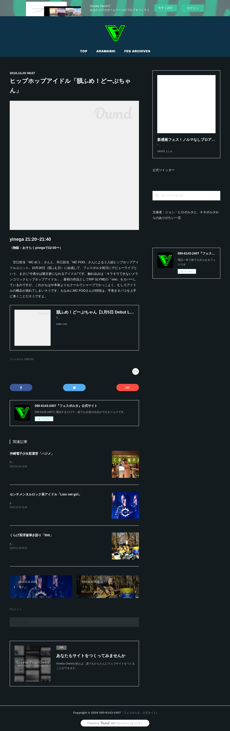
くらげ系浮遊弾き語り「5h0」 (31, 535)
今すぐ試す (165, 7)
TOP (83, 51)
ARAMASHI (105, 51)
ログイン (193, 8)
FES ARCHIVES (137, 51)
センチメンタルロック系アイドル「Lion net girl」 (46, 494)
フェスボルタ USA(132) (22, 359)
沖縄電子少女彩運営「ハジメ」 (32, 453)
